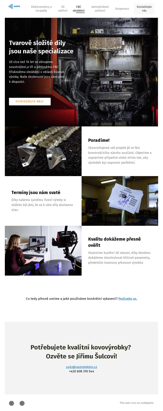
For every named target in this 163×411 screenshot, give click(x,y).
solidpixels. (147, 401)
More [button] (121, 8)
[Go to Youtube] (22, 402)
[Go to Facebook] (11, 402)
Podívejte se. (127, 297)
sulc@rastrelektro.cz (81, 366)
